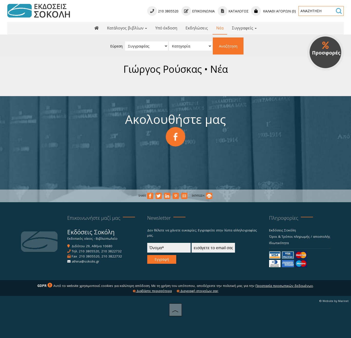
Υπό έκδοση (166, 28)
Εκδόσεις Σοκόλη (282, 230)
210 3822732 (111, 251)
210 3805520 (89, 251)
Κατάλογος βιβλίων (127, 28)
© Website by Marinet (334, 301)
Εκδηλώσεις (196, 28)
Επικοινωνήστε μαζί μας (93, 218)
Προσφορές (326, 48)
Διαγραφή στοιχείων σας (197, 291)
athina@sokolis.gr (85, 261)
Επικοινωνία (198, 11)
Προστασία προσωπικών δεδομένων (284, 285)
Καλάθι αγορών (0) (273, 11)
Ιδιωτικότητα (279, 243)
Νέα (220, 28)
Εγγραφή (162, 259)
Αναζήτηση (228, 46)
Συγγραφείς (244, 28)
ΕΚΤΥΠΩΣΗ (202, 195)
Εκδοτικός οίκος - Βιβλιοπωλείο (92, 238)
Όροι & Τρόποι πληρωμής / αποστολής (299, 236)
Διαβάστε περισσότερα (152, 291)
